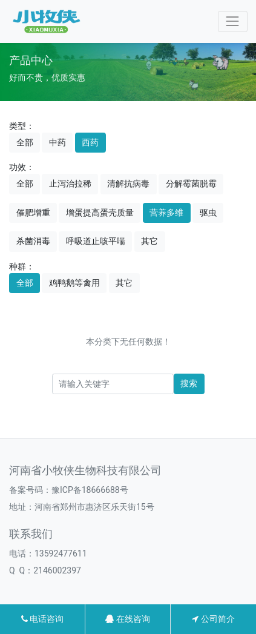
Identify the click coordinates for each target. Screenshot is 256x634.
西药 (90, 142)
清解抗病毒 (128, 183)
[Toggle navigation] (233, 21)
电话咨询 (42, 619)
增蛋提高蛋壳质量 (100, 212)
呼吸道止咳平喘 (95, 241)
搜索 (188, 383)
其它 (149, 241)
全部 (24, 142)
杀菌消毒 (33, 241)
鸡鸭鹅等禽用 (74, 283)
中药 (57, 142)
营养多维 (166, 212)
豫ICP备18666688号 (89, 490)
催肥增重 (33, 212)
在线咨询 (127, 619)
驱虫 (208, 212)
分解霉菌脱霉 (191, 183)
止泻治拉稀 (70, 183)
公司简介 (213, 619)
